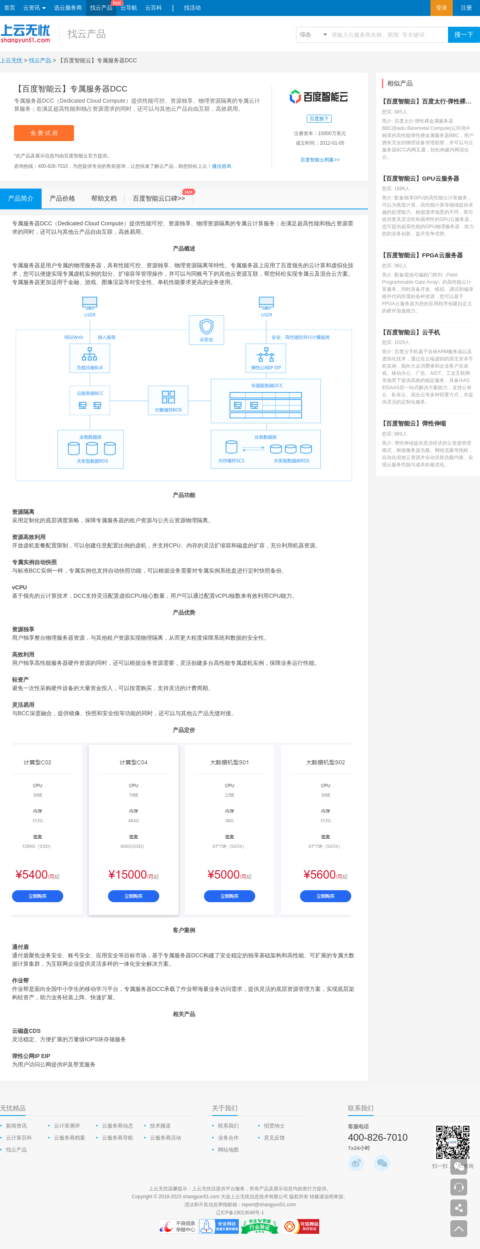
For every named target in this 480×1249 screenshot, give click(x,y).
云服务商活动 (165, 1138)
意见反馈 (274, 1138)
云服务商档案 (69, 1138)
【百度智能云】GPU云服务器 (419, 178)
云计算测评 (67, 1126)
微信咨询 (221, 166)
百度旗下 (319, 118)
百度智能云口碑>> (163, 196)
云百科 (153, 8)
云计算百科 (19, 1138)
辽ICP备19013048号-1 (240, 1212)
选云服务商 (68, 8)
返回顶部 (458, 1228)
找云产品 (101, 8)
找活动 (192, 8)
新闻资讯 (16, 1126)
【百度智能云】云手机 (410, 332)
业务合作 (228, 1138)
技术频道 (160, 1126)
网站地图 (228, 1150)
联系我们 (228, 1126)
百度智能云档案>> (320, 160)
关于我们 (225, 1108)
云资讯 (34, 8)
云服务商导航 (117, 1138)
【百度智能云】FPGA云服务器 (421, 255)
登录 (441, 8)
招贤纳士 (274, 1126)
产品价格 (62, 198)
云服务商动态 (117, 1126)
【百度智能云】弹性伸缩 (413, 423)
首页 (9, 8)
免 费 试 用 (44, 133)
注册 (466, 8)
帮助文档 (108, 199)
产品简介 (25, 199)
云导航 (128, 8)
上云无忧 (11, 60)
